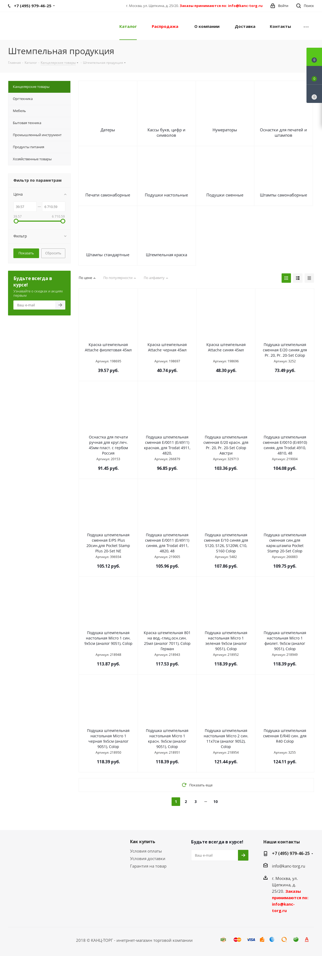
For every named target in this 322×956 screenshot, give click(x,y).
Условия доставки (147, 858)
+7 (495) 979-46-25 (291, 853)
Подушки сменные (224, 195)
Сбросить (53, 253)
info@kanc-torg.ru (288, 866)
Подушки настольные (166, 195)
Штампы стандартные (107, 254)
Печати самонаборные (107, 195)
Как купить (142, 842)
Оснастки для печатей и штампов (283, 132)
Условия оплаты (146, 851)
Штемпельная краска (166, 254)
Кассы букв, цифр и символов (166, 132)
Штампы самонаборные (283, 195)
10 (215, 801)
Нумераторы (225, 129)
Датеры (108, 129)
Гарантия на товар (148, 866)
